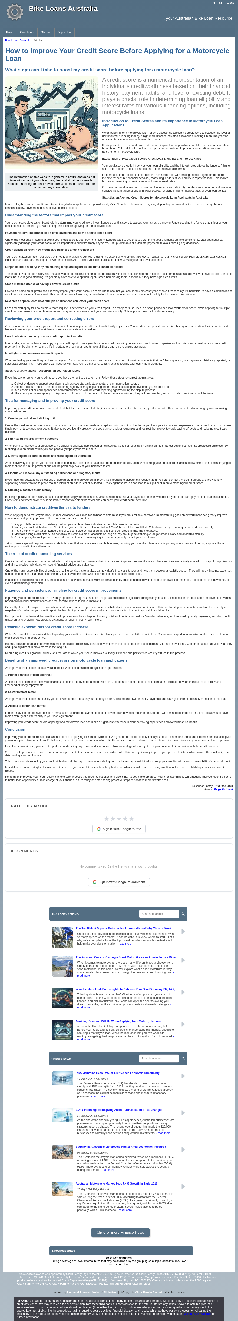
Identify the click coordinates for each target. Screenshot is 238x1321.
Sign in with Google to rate (119, 829)
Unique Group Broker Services (130, 1283)
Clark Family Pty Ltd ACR (34, 1283)
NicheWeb (110, 1292)
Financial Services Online (83, 1292)
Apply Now (64, 32)
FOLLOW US (223, 3)
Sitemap (46, 32)
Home (9, 32)
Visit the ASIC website (197, 1313)
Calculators (27, 32)
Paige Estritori (223, 789)
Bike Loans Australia (17, 40)
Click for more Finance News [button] (120, 1232)
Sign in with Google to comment (119, 882)
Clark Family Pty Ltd (148, 1292)
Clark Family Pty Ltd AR (68, 1283)
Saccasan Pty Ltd (96, 1283)
